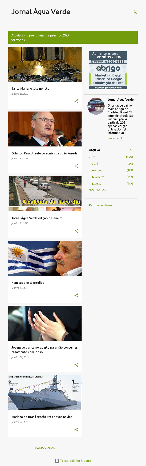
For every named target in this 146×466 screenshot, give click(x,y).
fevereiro (98, 177)
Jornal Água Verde (40, 11)
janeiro (97, 183)
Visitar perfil (115, 138)
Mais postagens (45, 448)
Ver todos (18, 40)
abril (95, 163)
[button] (76, 101)
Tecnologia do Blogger (73, 460)
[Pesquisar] (135, 12)
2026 (92, 157)
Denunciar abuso (100, 205)
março (96, 170)
